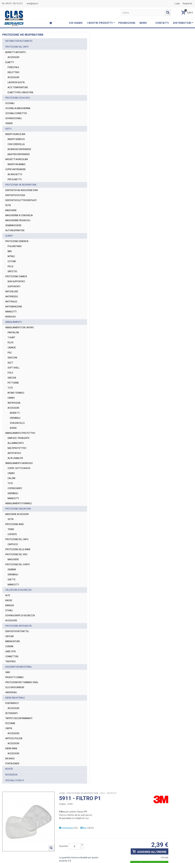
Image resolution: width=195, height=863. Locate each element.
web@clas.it (32, 3)
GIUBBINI (12, 569)
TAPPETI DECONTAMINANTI (18, 718)
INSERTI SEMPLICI (16, 139)
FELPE (11, 342)
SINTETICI (12, 271)
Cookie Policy (164, 859)
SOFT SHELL (14, 367)
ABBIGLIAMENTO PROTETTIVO (20, 433)
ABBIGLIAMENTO (13, 322)
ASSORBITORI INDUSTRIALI (18, 667)
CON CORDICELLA (16, 144)
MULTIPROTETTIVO (17, 448)
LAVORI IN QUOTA (16, 82)
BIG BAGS (10, 758)
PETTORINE (13, 383)
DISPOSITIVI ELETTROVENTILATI (21, 200)
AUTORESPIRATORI (14, 230)
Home (103, 40)
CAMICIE (12, 347)
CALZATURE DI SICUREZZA (18, 590)
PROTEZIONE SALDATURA (18, 509)
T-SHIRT (11, 337)
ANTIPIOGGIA (14, 403)
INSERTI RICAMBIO (16, 164)
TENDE (11, 529)
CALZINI (11, 478)
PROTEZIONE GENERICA (16, 241)
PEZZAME (10, 723)
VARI (7, 672)
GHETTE (12, 579)
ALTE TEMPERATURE (18, 87)
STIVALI (9, 610)
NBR (10, 251)
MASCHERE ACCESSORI (17, 514)
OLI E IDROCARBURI (14, 687)
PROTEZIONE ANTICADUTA (18, 626)
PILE (10, 352)
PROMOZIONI (126, 22)
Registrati (187, 3)
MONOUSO (10, 316)
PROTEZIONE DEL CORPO (17, 564)
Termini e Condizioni (132, 859)
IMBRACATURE (12, 641)
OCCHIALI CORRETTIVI (16, 113)
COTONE (12, 261)
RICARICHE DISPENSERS (19, 149)
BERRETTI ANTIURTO (15, 52)
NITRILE (11, 256)
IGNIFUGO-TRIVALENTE (19, 438)
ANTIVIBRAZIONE (13, 306)
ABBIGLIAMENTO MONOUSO (19, 463)
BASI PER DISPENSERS (19, 154)
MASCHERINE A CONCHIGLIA (19, 215)
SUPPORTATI (14, 286)
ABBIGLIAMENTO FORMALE (18, 503)
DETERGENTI (11, 713)
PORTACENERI (12, 763)
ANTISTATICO (14, 453)
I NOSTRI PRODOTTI (101, 22)
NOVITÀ (9, 769)
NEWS (143, 22)
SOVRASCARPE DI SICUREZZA (20, 615)
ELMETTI (9, 62)
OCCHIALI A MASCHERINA (17, 108)
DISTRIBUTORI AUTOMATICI (18, 41)
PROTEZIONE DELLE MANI (17, 549)
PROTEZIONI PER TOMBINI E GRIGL (21, 682)
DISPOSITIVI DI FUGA (15, 195)
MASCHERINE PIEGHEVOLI (17, 220)
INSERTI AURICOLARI (15, 134)
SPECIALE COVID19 (14, 780)
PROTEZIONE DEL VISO (16, 554)
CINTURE (9, 636)
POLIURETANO (15, 246)
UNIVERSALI (11, 692)
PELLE (11, 266)
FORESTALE (13, 67)
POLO (10, 372)
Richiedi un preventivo (173, 110)
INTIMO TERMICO (16, 393)
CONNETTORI (11, 656)
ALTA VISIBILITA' (15, 458)
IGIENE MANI (11, 748)
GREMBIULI (15, 418)
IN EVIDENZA (11, 774)
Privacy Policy (140, 847)
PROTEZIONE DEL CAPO (16, 47)
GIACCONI (12, 357)
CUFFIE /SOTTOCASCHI (19, 468)
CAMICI (11, 398)
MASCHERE (11, 210)
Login (177, 3)
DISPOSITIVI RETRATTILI (17, 631)
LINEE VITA (10, 651)
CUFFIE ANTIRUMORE (15, 169)
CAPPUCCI (13, 544)
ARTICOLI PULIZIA (13, 738)
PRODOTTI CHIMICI (14, 677)
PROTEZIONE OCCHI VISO (17, 98)
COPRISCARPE (15, 488)
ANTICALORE (11, 291)
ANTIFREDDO (11, 296)
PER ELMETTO (15, 179)
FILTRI (8, 205)
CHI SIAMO (76, 22)
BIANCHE (9, 605)
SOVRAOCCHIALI (13, 118)
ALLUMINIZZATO (16, 443)
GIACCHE (12, 378)
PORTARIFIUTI (12, 703)
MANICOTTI (11, 311)
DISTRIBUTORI (183, 22)
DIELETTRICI (13, 72)
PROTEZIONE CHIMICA (16, 276)
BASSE (8, 600)
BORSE (13, 428)
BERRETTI (15, 413)
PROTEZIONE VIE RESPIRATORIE (21, 185)
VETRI (10, 519)
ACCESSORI (13, 57)
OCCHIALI (9, 103)
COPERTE (12, 534)
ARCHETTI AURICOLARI (16, 159)
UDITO (8, 128)
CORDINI (9, 646)
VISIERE (9, 123)
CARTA (8, 728)
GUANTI (9, 236)
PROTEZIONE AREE (14, 524)
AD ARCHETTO (15, 174)
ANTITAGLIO (11, 301)
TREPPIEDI (10, 661)
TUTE (10, 388)
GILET (10, 362)
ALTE (7, 595)
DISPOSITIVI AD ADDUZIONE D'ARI (21, 190)
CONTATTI (162, 22)
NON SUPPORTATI (16, 281)
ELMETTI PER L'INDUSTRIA (20, 92)
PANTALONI (13, 332)
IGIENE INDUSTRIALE (15, 698)
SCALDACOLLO (17, 423)
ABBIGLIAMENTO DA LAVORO (19, 327)
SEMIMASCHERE (13, 225)
